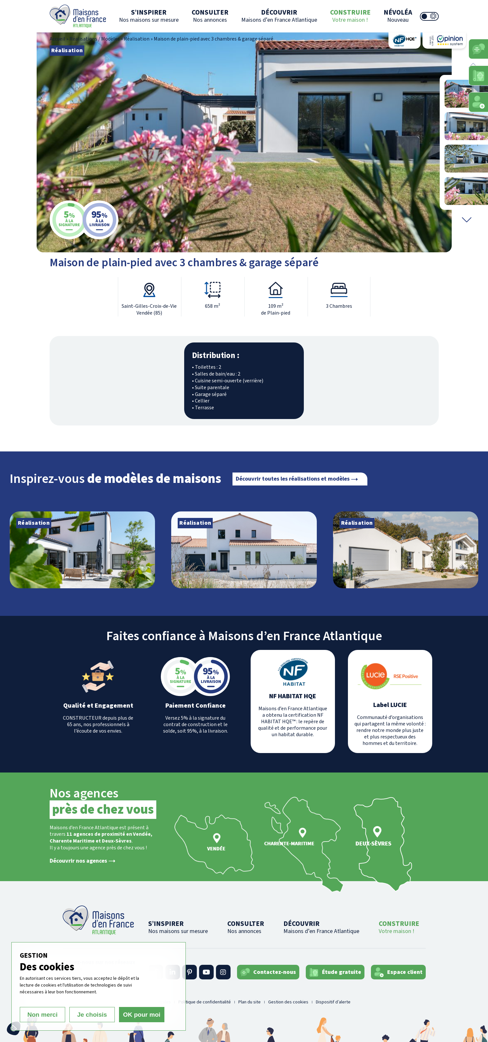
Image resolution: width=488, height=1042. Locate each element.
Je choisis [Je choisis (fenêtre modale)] (92, 1014)
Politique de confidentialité (204, 1002)
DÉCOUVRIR (279, 15)
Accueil (57, 38)
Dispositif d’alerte (333, 1002)
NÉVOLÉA (398, 15)
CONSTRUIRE (350, 15)
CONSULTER (210, 15)
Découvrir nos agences (78, 861)
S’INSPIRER (149, 15)
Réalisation (136, 38)
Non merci (43, 1014)
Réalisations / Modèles (94, 38)
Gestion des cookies (288, 1002)
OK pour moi (141, 1014)
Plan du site (249, 1002)
